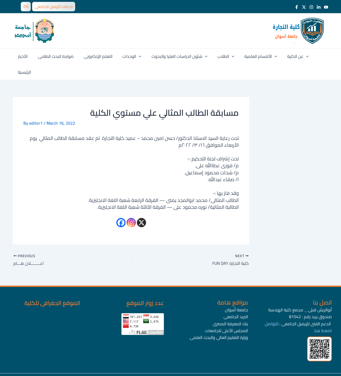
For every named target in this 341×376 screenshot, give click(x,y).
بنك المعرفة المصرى (230, 308)
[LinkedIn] (319, 7)
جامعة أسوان (236, 294)
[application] (136, 56)
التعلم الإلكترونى (97, 56)
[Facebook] (296, 7)
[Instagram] (311, 7)
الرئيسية (314, 56)
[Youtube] (326, 7)
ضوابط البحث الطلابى (56, 56)
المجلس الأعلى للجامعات (226, 315)
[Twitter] (304, 7)
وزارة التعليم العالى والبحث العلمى (219, 322)
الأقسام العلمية (252, 56)
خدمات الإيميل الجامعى (54, 6)
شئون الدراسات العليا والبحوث (175, 56)
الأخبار (25, 56)
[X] (141, 206)
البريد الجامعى (236, 301)
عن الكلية (288, 56)
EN (25, 6)
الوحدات (129, 56)
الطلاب (219, 56)
